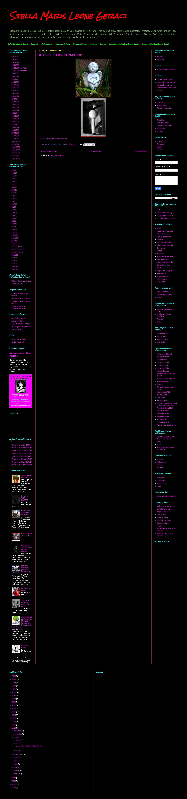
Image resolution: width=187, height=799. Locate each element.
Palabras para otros (164, 295)
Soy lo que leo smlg (19, 339)
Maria (159, 268)
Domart (160, 384)
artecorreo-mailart (163, 422)
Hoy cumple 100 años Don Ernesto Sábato (26, 548)
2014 (14, 715)
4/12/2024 (15, 155)
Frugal (159, 526)
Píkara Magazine (163, 371)
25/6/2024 (15, 96)
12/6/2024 (15, 88)
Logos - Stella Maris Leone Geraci (155, 44)
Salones (94, 44)
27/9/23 (14, 230)
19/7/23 (14, 201)
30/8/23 (14, 218)
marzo (16, 767)
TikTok (159, 150)
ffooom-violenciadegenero (166, 425)
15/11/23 (15, 255)
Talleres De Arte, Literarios (21, 281)
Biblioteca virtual (18, 342)
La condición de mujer (165, 213)
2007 (14, 784)
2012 (14, 722)
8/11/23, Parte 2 (17, 249)
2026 (14, 676)
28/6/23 (14, 193)
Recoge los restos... (164, 85)
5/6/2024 (15, 90)
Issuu (159, 442)
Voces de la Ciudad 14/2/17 (22, 465)
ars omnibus (161, 419)
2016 (14, 708)
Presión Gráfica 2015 (165, 408)
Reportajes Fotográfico (165, 271)
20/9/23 (14, 227)
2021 (14, 692)
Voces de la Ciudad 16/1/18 (22, 448)
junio (16, 761)
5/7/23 (14, 196)
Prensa (103, 44)
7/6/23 (14, 184)
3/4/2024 (15, 59)
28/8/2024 (15, 122)
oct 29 (18, 740)
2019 (14, 699)
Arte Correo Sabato (19, 318)
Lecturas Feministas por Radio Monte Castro (26, 569)
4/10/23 (14, 232)
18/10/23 (15, 238)
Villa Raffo (161, 342)
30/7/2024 (15, 110)
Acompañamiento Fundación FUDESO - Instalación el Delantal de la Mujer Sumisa (22, 622)
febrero (17, 771)
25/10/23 (15, 241)
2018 (14, 702)
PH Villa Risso (17, 329)
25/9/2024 (15, 133)
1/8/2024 (15, 113)
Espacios (160, 254)
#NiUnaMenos (26, 533)
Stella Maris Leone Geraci (67, 15)
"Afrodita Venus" (163, 123)
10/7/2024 (15, 102)
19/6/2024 (15, 93)
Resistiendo (161, 273)
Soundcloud (161, 483)
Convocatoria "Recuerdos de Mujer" (26, 513)
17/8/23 (14, 213)
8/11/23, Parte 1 (17, 246)
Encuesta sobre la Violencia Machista (18, 307)
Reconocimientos (80, 44)
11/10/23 (15, 235)
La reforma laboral (25, 647)
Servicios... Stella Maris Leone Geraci (124, 44)
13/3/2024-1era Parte (19, 71)
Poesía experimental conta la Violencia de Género (167, 404)
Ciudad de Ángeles (164, 237)
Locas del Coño (163, 362)
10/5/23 (14, 179)
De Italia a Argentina (164, 242)
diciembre (18, 731)
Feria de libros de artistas (21, 324)
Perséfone (161, 128)
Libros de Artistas (63, 44)
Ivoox (159, 486)
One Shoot (161, 397)
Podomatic (161, 481)
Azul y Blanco (162, 234)
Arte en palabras (163, 292)
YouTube (160, 59)
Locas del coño (162, 365)
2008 (14, 781)
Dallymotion (161, 462)
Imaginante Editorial (164, 354)
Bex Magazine (162, 381)
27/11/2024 (16, 153)
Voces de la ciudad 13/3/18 (21, 445)
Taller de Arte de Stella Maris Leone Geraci (26, 603)
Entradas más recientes (48, 151)
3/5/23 (14, 170)
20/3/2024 (15, 62)
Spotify (159, 56)
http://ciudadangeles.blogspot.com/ (53, 138)
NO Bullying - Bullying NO (21, 327)
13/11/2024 (16, 147)
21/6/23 (14, 190)
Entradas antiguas (140, 151)
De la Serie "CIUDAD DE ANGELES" (60, 55)
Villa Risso (161, 282)
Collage (160, 239)
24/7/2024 (15, 107)
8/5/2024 (15, 79)
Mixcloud (160, 478)
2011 (14, 725)
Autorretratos (47, 44)
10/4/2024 (15, 73)
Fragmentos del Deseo (165, 256)
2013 (14, 718)
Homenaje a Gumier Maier (167, 82)
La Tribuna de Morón (164, 509)
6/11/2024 (15, 144)
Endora (160, 251)
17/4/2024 (15, 65)
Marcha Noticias (163, 357)
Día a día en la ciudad (165, 245)
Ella (158, 210)
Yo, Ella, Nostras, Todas (166, 218)
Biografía (34, 44)
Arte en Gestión (17, 321)
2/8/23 (14, 207)
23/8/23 (14, 215)
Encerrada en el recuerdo (166, 88)
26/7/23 (14, 204)
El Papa (160, 91)
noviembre (18, 734)
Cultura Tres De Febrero (166, 506)
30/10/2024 (16, 141)
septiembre (18, 754)
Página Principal (96, 151)
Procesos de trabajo (26, 589)
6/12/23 (14, 261)
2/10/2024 (15, 136)
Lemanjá (160, 131)
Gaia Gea (160, 102)
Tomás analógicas (163, 276)
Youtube (160, 468)
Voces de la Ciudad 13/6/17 (22, 453)
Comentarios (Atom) (57, 155)
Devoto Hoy (161, 514)
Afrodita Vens (162, 105)
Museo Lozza (162, 395)
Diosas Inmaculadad (164, 126)
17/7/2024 (15, 105)
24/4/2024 (15, 76)
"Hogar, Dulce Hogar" (165, 79)
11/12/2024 (16, 158)
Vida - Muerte (162, 279)
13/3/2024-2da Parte (19, 68)
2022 (14, 689)
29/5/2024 (15, 85)
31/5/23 (14, 181)
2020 (14, 695)
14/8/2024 (15, 116)
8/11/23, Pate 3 (17, 252)
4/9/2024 (15, 124)
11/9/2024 (15, 127)
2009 (14, 778)
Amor (159, 228)
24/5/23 (14, 173)
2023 (14, 686)
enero (16, 774)
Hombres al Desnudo (165, 262)
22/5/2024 (15, 82)
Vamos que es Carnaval (26, 476)
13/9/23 (14, 224)
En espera (161, 248)
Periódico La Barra (164, 520)
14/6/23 (14, 187)
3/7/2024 (15, 99)
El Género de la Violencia (21, 299)
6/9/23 (14, 221)
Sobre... (160, 322)
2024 (14, 683)
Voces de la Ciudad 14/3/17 (22, 459)
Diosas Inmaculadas (164, 108)
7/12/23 (14, 263)
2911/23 (15, 258)
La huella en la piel (164, 265)
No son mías (162, 336)
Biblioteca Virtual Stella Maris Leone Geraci (165, 438)
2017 (14, 705)
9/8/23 (14, 210)
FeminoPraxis (162, 360)
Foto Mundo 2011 (163, 392)
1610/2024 (15, 138)
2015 (14, 712)
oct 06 (18, 750)
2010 (14, 728)
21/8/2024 (15, 119)
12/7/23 (14, 198)
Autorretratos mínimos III (166, 379)
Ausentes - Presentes (165, 231)
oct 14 (18, 743)
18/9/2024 (15, 130)
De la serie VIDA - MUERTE (25, 498)
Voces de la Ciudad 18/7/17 (22, 451)
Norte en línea (162, 512)
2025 (14, 679)
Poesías (160, 319)
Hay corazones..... (164, 259)
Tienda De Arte (17, 284)
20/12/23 (15, 266)
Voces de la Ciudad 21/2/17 (22, 462)
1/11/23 (14, 244)
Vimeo (159, 465)
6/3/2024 (15, 56)
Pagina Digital (162, 400)
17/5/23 (14, 176)
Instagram (161, 141)
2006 (14, 788)
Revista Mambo (163, 411)
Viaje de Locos (162, 339)
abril (16, 764)
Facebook (160, 144)
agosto (16, 757)
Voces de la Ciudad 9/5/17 (21, 456)
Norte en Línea (162, 517)
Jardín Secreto (162, 334)
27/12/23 (15, 269)
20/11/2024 (16, 150)
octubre (17, 737)
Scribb (159, 444)
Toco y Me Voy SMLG (165, 215)
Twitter (159, 147)
